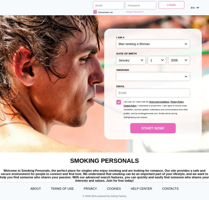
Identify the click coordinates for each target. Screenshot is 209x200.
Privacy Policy (176, 102)
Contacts (170, 188)
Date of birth (126, 53)
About (35, 188)
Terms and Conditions (159, 102)
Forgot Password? (135, 12)
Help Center (141, 188)
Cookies (114, 188)
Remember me (103, 12)
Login (171, 4)
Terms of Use (62, 188)
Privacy (90, 188)
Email (120, 86)
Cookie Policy (130, 106)
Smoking (122, 69)
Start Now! (152, 128)
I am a (120, 37)
